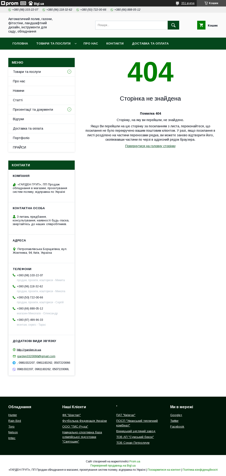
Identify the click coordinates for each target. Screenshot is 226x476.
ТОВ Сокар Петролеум (132, 442)
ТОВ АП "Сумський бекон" (135, 437)
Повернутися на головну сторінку (150, 146)
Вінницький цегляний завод (135, 431)
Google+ (176, 415)
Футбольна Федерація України (84, 420)
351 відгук (187, 3)
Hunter (12, 415)
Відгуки (18, 119)
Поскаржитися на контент (164, 469)
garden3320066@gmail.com (36, 356)
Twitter (174, 420)
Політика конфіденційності (200, 469)
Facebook (177, 426)
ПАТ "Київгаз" (125, 415)
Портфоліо (21, 138)
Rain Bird (14, 420)
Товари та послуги (53, 43)
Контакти (115, 43)
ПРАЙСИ (19, 147)
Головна (20, 43)
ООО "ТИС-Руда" (75, 426)
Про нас (90, 43)
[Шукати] (173, 25)
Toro (11, 426)
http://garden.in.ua (29, 349)
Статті (18, 100)
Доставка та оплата (150, 43)
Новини (18, 90)
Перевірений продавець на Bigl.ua (113, 465)
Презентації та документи (33, 109)
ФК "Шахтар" (71, 415)
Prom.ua (134, 461)
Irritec (11, 438)
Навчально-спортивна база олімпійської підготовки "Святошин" (82, 437)
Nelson (13, 432)
